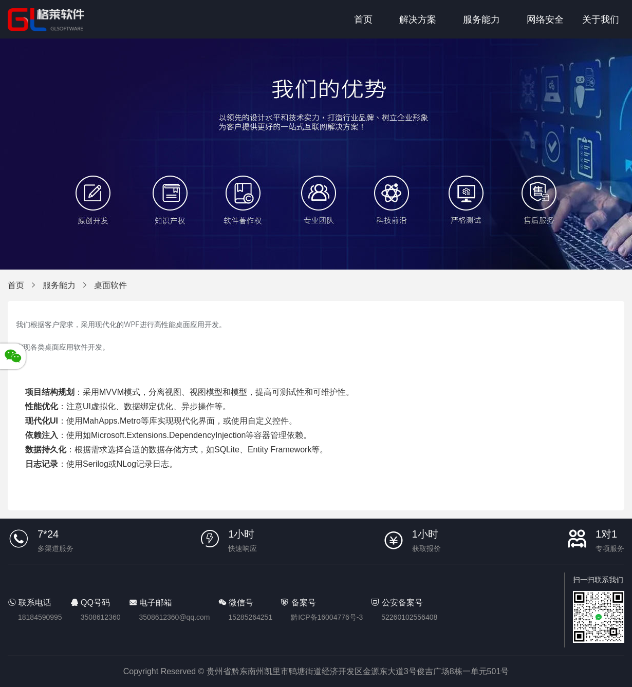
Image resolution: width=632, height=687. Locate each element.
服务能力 (481, 19)
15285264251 (251, 617)
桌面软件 (110, 285)
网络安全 (545, 19)
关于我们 (600, 19)
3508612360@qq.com (174, 617)
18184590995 (40, 617)
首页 (363, 19)
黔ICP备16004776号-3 (327, 617)
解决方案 (417, 19)
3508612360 (101, 617)
